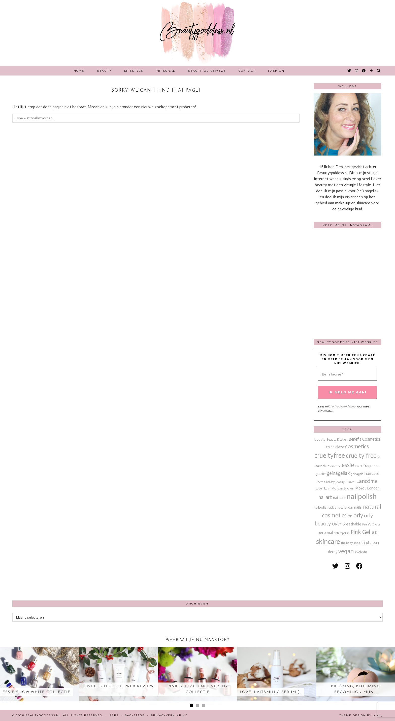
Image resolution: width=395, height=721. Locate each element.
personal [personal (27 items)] (325, 532)
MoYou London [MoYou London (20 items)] (367, 488)
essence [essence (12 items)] (335, 466)
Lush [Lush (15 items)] (327, 488)
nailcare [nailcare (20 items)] (339, 498)
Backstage (135, 715)
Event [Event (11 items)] (358, 466)
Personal (165, 70)
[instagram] (347, 566)
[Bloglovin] (371, 70)
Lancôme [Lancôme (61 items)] (367, 481)
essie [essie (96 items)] (348, 465)
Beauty (104, 70)
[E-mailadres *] (347, 374)
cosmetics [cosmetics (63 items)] (357, 446)
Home (79, 70)
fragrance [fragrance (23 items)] (371, 465)
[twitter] (335, 566)
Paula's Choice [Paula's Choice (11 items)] (371, 524)
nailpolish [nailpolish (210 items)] (362, 496)
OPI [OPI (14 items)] (350, 516)
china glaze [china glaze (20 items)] (335, 447)
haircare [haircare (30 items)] (371, 473)
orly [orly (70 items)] (358, 515)
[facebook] (359, 566)
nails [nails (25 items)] (357, 507)
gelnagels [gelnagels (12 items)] (357, 474)
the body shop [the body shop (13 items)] (350, 543)
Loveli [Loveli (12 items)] (319, 488)
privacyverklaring (343, 406)
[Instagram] (356, 70)
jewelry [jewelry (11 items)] (340, 482)
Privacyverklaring (169, 715)
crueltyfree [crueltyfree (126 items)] (329, 455)
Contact (247, 70)
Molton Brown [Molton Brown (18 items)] (343, 488)
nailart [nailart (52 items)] (325, 497)
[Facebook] (364, 70)
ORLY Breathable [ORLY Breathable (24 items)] (346, 524)
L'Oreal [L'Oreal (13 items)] (350, 482)
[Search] (379, 70)
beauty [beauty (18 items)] (319, 439)
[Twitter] (349, 70)
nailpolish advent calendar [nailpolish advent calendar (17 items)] (333, 507)
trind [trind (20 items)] (365, 542)
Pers (114, 715)
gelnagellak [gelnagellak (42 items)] (338, 473)
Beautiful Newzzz (207, 70)
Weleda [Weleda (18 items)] (361, 552)
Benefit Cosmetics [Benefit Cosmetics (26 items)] (364, 439)
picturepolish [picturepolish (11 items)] (342, 533)
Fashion (276, 70)
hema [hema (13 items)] (321, 482)
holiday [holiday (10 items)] (330, 482)
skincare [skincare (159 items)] (328, 541)
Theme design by (361, 715)
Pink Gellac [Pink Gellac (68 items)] (364, 532)
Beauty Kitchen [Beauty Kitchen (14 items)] (337, 439)
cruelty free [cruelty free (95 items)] (361, 455)
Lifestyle (133, 70)
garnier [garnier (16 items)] (321, 474)
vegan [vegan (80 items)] (346, 551)
